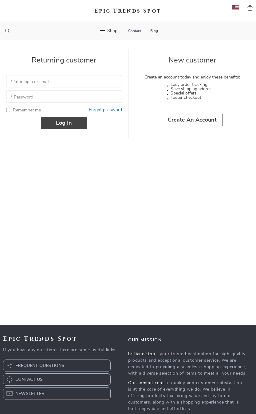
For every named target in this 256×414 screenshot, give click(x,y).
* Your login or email (30, 82)
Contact (134, 31)
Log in (64, 123)
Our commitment (146, 383)
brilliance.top (141, 354)
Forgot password (105, 110)
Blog (154, 31)
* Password (22, 97)
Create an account (192, 120)
